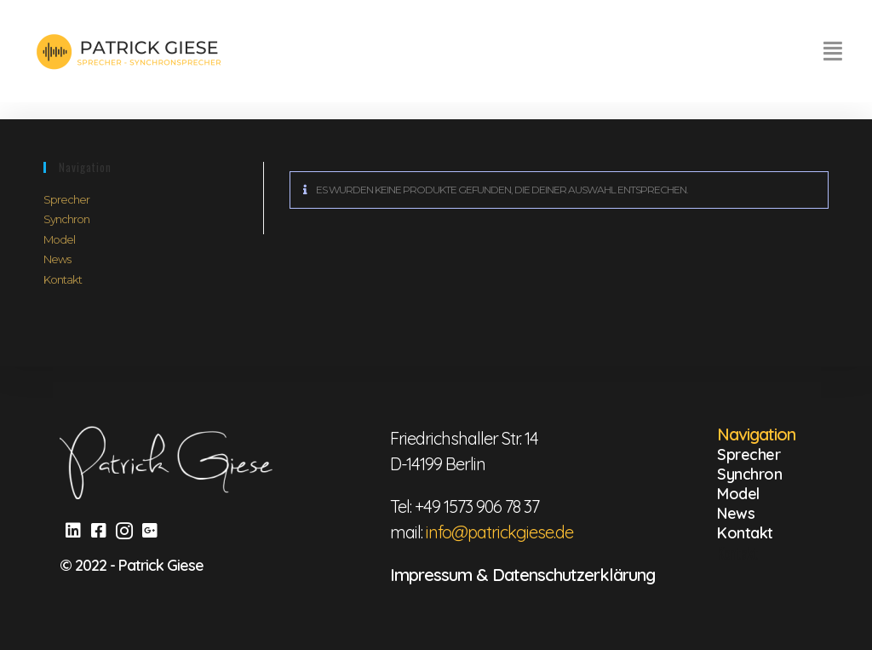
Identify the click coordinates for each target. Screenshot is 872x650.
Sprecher (66, 199)
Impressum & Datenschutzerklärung (522, 574)
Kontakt (62, 279)
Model (59, 239)
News (57, 259)
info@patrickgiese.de (499, 532)
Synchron (66, 219)
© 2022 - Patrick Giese (132, 565)
